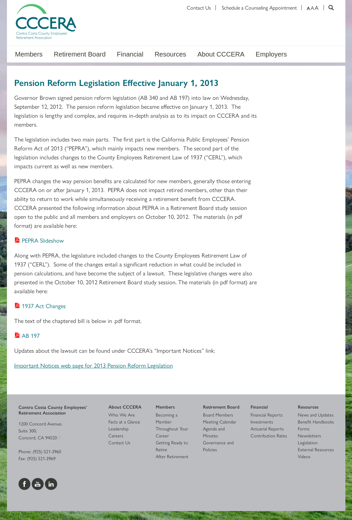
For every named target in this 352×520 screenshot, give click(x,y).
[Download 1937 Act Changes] (40, 305)
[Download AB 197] (27, 335)
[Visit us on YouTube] (38, 483)
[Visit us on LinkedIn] (51, 483)
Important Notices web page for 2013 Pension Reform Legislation (93, 365)
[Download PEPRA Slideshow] (39, 240)
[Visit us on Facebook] (25, 483)
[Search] (329, 7)
